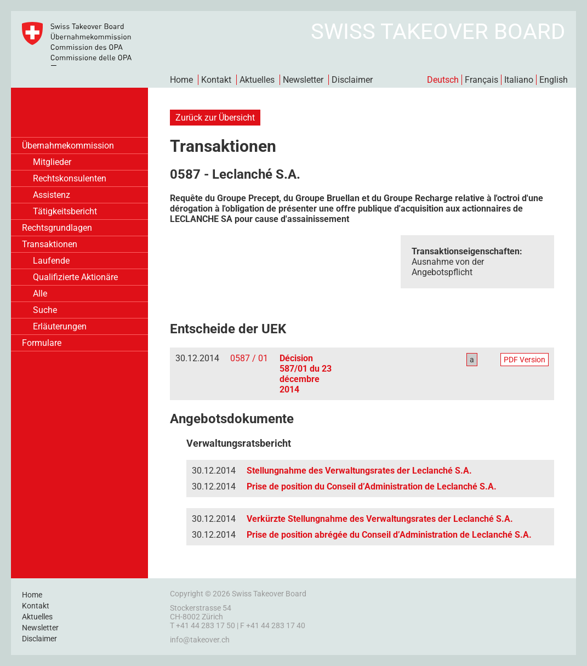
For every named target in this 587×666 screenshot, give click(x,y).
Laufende (51, 260)
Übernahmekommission (68, 145)
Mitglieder (52, 162)
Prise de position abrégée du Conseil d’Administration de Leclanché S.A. (389, 535)
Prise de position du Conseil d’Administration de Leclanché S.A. (372, 486)
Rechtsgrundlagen (57, 228)
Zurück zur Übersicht (215, 117)
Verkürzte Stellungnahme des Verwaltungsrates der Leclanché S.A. (380, 519)
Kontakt (216, 80)
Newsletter (303, 80)
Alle (40, 293)
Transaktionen (49, 244)
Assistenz (51, 195)
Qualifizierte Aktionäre (75, 277)
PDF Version (524, 359)
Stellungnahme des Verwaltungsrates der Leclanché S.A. (359, 470)
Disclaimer (352, 80)
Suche (45, 310)
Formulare (41, 343)
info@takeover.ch (200, 639)
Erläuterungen (60, 326)
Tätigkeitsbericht (65, 211)
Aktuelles (257, 80)
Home (181, 80)
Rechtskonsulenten (69, 178)
